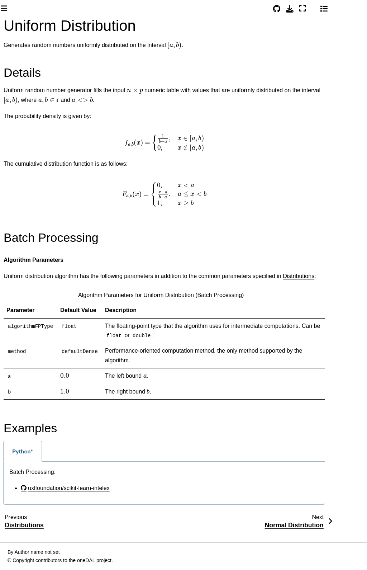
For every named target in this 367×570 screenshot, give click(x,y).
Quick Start (22, 181)
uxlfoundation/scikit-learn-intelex (150, 497)
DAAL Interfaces (29, 234)
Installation (21, 170)
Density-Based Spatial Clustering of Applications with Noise (37, 328)
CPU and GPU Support (41, 245)
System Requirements (34, 140)
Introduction (22, 128)
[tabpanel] (220, 492)
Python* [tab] (104, 460)
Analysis (25, 279)
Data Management (36, 268)
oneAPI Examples (29, 193)
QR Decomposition (38, 554)
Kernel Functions (32, 494)
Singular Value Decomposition (38, 454)
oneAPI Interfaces (29, 222)
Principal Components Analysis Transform (43, 430)
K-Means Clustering (32, 295)
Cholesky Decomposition (38, 534)
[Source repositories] (307, 9)
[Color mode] (343, 7)
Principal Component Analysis (34, 401)
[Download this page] (320, 9)
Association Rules (34, 474)
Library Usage (31, 256)
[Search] (37, 99)
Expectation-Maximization (36, 514)
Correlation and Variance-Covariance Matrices (38, 369)
